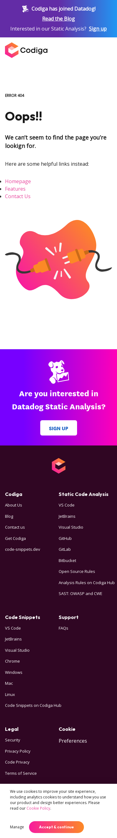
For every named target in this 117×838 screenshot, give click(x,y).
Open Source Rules (77, 571)
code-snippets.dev (22, 549)
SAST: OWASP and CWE (80, 593)
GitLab (65, 549)
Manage (17, 827)
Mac (9, 683)
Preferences (73, 740)
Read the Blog (58, 18)
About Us (13, 505)
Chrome (12, 661)
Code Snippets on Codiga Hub (33, 705)
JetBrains (67, 516)
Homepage (18, 181)
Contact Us (18, 196)
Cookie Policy (38, 808)
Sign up (98, 28)
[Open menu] (106, 50)
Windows (13, 672)
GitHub (65, 538)
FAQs (63, 628)
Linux (10, 694)
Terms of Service (21, 773)
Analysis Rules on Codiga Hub (87, 582)
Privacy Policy (18, 751)
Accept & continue (56, 827)
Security (12, 740)
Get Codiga (15, 538)
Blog (9, 516)
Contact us (15, 527)
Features (15, 188)
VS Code (67, 505)
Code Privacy (17, 762)
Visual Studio (71, 527)
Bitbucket (67, 560)
